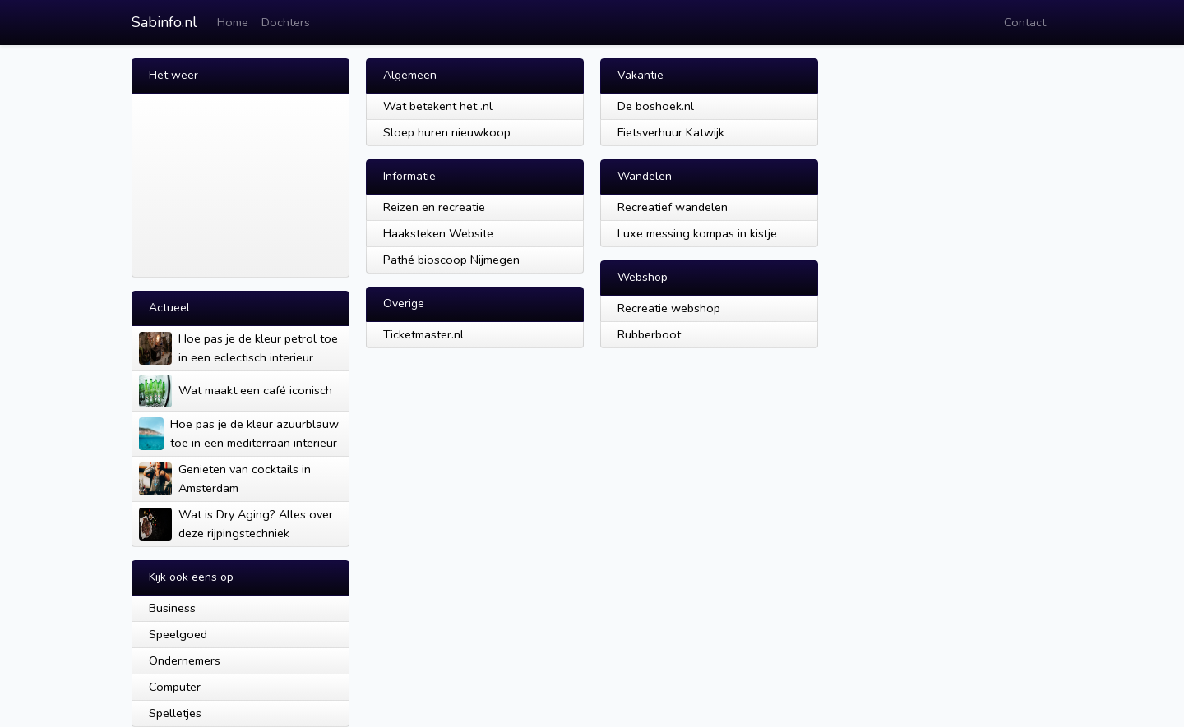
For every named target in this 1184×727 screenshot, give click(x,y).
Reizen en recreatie (434, 207)
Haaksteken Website (438, 233)
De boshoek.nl (655, 106)
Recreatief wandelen (672, 207)
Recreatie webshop (668, 308)
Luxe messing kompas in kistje (697, 233)
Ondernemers (184, 660)
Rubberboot (649, 334)
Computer (175, 687)
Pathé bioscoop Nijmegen (451, 259)
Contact (1025, 22)
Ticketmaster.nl (423, 334)
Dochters (285, 22)
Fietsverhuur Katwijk (670, 132)
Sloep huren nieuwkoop (447, 132)
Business (172, 608)
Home (232, 22)
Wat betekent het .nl (438, 106)
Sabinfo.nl (164, 22)
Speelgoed (178, 634)
